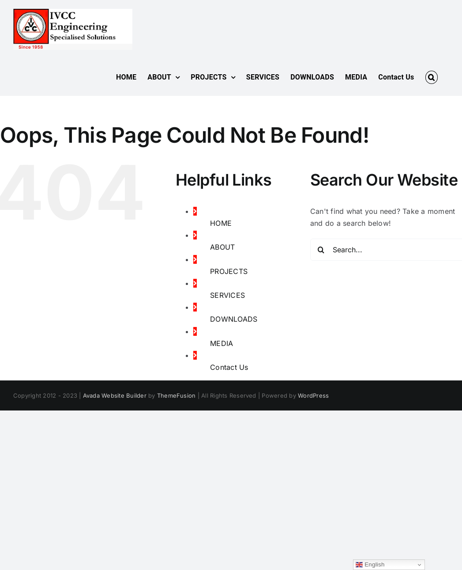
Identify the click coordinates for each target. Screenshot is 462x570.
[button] (431, 77)
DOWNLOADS (233, 319)
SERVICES (227, 295)
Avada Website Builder (114, 395)
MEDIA (221, 343)
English (370, 564)
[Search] (321, 250)
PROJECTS (229, 271)
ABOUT (222, 247)
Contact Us (229, 367)
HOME (221, 223)
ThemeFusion (176, 395)
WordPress (313, 395)
